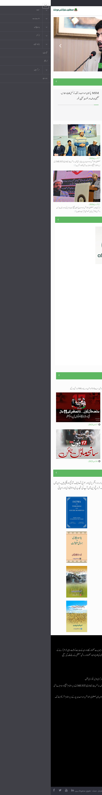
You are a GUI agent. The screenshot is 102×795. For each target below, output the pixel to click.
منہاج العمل (81, 752)
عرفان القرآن (81, 734)
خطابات (83, 746)
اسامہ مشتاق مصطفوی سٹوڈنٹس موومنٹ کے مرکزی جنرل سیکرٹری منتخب (71, 65)
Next (94, 44)
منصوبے (94, 219)
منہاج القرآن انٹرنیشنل (78, 721)
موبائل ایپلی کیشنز (80, 727)
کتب (84, 740)
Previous (7, 44)
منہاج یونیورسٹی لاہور (79, 758)
